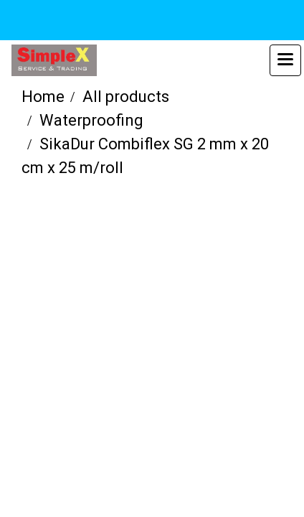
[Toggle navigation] (285, 60)
